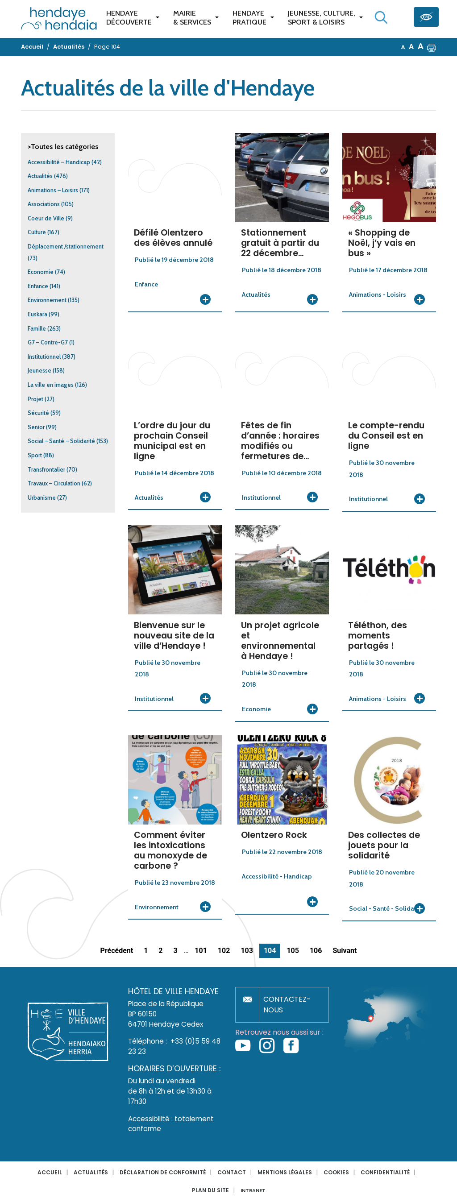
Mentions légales (285, 1172)
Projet (35, 399)
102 (224, 950)
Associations (44, 204)
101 (201, 950)
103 (247, 950)
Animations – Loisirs (53, 190)
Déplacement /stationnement (66, 246)
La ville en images (51, 384)
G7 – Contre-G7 (48, 342)
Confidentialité (385, 1172)
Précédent (116, 950)
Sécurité (38, 413)
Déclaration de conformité (163, 1172)
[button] (431, 46)
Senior (36, 427)
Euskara (37, 314)
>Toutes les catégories (63, 146)
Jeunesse (39, 370)
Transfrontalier (46, 469)
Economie (41, 272)
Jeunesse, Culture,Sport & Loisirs (321, 17)
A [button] (403, 47)
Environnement (47, 300)
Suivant (344, 950)
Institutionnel (44, 356)
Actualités (40, 176)
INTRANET (253, 1190)
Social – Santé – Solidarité (61, 441)
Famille (37, 328)
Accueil (49, 1172)
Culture (37, 232)
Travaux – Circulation (54, 483)
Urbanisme (42, 497)
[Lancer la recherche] (381, 17)
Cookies (336, 1172)
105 (293, 950)
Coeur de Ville (46, 218)
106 (316, 950)
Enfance (38, 286)
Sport (35, 455)
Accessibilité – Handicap (59, 162)
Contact (231, 1172)
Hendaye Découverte (129, 17)
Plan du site (210, 1190)
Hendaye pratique (249, 17)
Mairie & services (192, 17)
